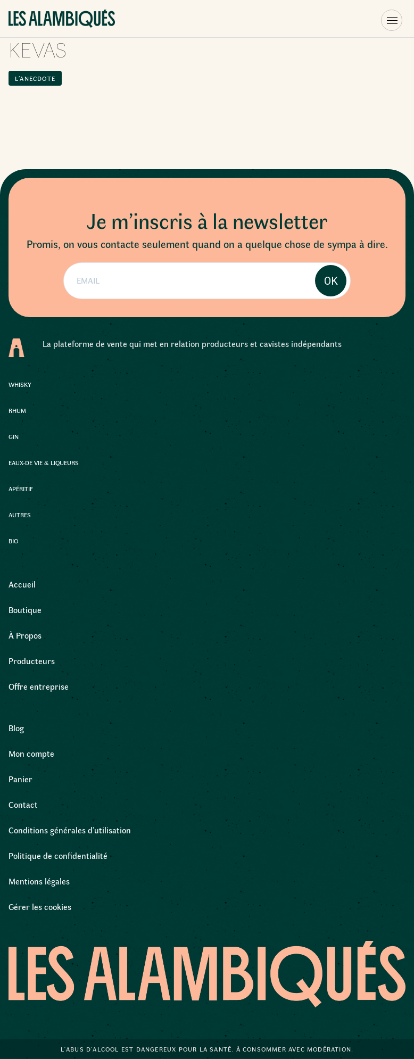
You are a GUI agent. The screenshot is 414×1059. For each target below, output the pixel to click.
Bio (13, 540)
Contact (23, 804)
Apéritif (21, 488)
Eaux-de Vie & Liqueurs (44, 462)
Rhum (17, 410)
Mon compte (31, 753)
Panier (20, 778)
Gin (14, 436)
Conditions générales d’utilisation (70, 829)
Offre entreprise (39, 686)
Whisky (20, 384)
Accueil (22, 584)
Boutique (25, 609)
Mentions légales (39, 881)
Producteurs (32, 660)
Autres (20, 514)
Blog (16, 727)
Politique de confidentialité (58, 855)
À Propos (25, 635)
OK (331, 281)
